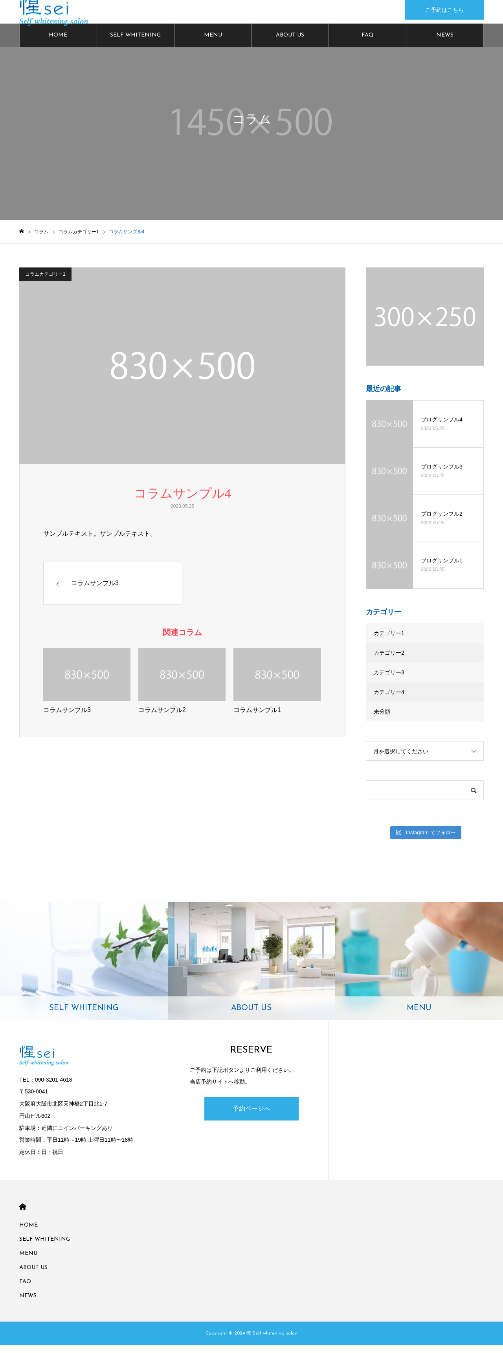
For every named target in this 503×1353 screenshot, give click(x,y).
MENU (213, 43)
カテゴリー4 (389, 700)
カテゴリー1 (389, 641)
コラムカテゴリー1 (45, 282)
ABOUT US (290, 43)
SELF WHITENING (135, 43)
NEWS (444, 43)
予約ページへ (251, 1116)
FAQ (368, 43)
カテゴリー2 (389, 660)
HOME (58, 43)
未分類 (382, 719)
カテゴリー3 (389, 680)
